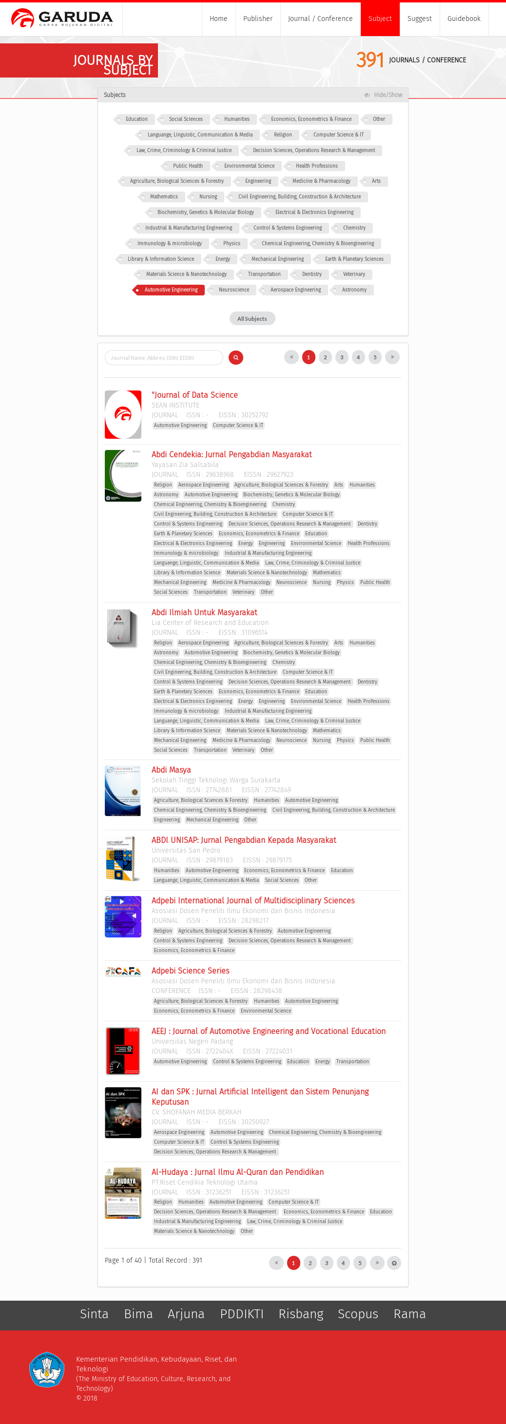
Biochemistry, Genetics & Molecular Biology (205, 212)
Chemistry (354, 228)
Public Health (188, 166)
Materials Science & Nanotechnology (186, 274)
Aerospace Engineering (296, 290)
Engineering (258, 181)
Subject (380, 19)
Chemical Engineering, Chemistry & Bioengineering (318, 244)
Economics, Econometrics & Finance (311, 119)
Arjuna (186, 1314)
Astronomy (354, 290)
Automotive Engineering (171, 290)
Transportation (264, 274)
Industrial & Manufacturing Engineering (188, 228)
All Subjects (252, 318)
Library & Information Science (161, 259)
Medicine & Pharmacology (321, 181)
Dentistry (312, 274)
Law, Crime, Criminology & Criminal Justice (184, 151)
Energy (222, 259)
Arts (376, 181)
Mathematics (164, 197)
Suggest (420, 19)
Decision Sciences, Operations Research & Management (314, 151)
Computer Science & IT (338, 135)
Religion (283, 135)
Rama (409, 1314)
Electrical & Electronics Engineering (314, 212)
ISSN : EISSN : (210, 415)
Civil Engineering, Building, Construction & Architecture (299, 197)
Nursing (208, 197)
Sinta (94, 1314)
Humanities (237, 119)
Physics (231, 244)
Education (137, 119)
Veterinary (354, 274)
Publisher (257, 19)
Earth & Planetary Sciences (354, 259)
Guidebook (464, 19)
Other (379, 119)
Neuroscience (234, 290)
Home (219, 19)
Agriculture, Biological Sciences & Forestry (177, 181)
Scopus (358, 1314)
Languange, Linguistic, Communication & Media (200, 135)
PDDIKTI (242, 1314)
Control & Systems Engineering (287, 228)
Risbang (300, 1314)
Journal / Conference (320, 19)
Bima (138, 1314)
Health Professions (317, 166)
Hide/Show (383, 95)
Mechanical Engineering (278, 259)
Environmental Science (249, 166)
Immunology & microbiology (169, 244)
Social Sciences (186, 119)
